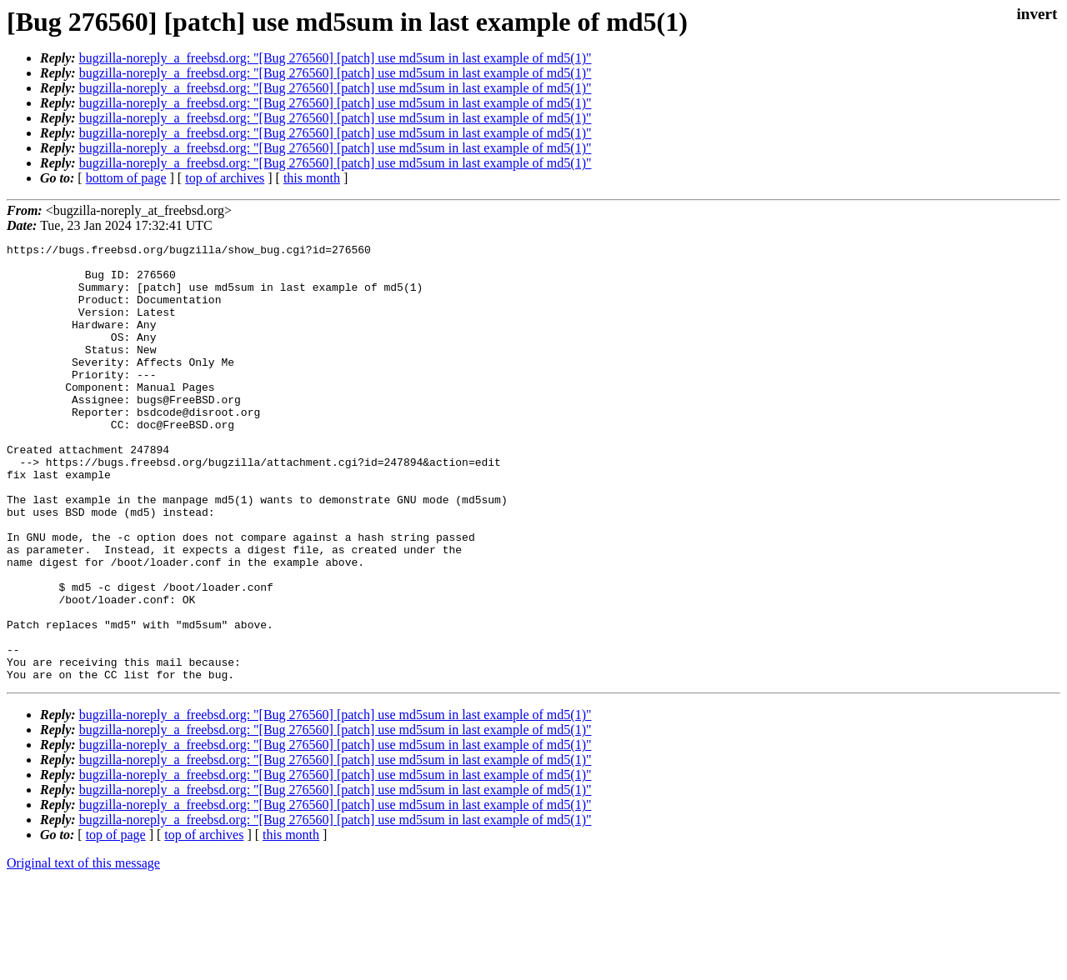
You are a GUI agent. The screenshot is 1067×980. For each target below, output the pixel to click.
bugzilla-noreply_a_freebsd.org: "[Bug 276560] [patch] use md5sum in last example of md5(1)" (335, 58)
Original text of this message (83, 950)
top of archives (224, 178)
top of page (116, 922)
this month (311, 178)
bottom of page (126, 178)
